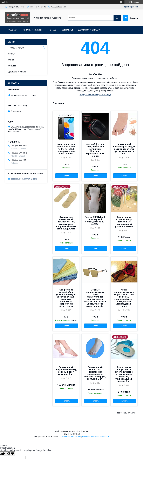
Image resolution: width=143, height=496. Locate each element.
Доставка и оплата (89, 30)
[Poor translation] (10, 453)
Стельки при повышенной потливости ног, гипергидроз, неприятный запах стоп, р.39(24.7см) (66, 223)
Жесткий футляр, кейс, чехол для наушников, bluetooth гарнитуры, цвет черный (95, 150)
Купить (67, 176)
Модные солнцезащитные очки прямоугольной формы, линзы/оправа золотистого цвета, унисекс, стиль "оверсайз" (95, 298)
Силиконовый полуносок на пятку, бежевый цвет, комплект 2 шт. (66, 370)
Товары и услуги (32, 30)
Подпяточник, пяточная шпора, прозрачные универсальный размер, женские (124, 222)
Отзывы (12, 66)
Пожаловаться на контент (70, 437)
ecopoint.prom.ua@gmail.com (24, 179)
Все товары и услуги (126, 413)
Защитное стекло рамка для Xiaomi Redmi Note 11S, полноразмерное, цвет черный (66, 149)
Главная (12, 30)
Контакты (67, 30)
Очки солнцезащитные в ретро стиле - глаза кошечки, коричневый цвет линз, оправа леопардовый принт (124, 298)
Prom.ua (84, 431)
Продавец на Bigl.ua (71, 434)
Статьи (11, 54)
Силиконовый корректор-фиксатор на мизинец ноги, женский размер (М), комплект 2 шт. (95, 373)
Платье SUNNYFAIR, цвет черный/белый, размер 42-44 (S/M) (95, 220)
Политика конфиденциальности (95, 437)
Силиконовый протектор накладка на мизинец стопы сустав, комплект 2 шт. (124, 149)
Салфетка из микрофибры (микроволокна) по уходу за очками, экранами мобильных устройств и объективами (66, 298)
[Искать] (117, 18)
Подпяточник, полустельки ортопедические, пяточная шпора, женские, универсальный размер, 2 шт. (124, 374)
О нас (53, 30)
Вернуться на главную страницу (95, 94)
